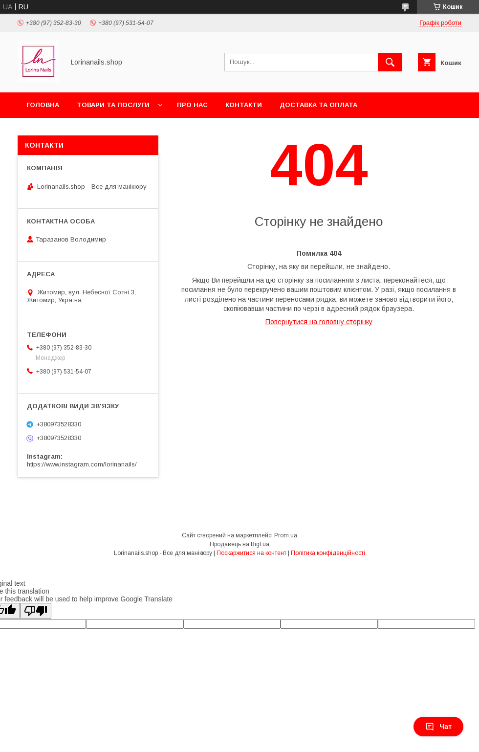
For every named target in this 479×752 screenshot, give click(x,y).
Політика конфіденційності (328, 553)
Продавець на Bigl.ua (239, 544)
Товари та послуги (113, 105)
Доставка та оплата (318, 105)
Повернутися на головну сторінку (318, 322)
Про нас (192, 105)
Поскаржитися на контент (251, 553)
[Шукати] (390, 62)
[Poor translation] (35, 611)
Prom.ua (285, 535)
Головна (42, 105)
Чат (438, 726)
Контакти (243, 105)
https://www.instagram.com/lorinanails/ (82, 464)
